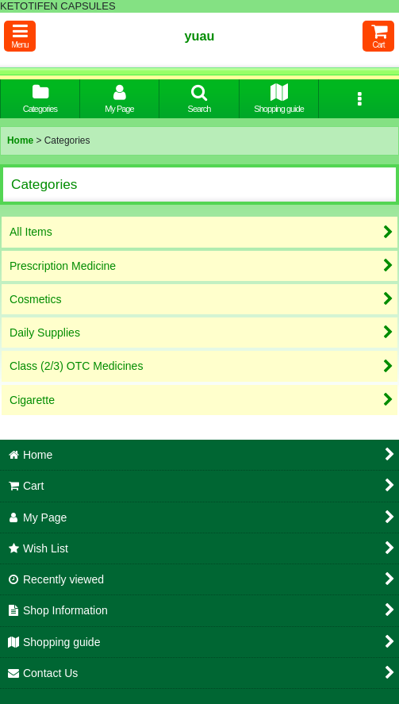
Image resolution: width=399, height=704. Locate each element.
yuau (200, 36)
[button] (20, 36)
